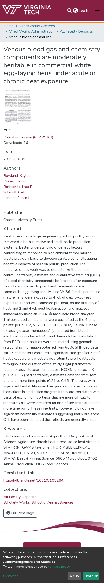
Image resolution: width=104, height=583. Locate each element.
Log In (84, 10)
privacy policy (59, 566)
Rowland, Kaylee (17, 175)
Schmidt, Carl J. (15, 192)
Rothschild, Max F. (18, 186)
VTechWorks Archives (37, 25)
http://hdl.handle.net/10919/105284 (33, 480)
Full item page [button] (20, 513)
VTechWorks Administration (31, 31)
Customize (10, 576)
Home (9, 25)
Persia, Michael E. (17, 181)
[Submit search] (69, 10)
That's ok (91, 576)
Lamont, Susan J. (16, 197)
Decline (74, 576)
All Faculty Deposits (76, 31)
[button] (75, 10)
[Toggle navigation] (97, 10)
